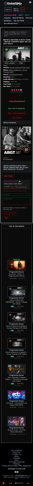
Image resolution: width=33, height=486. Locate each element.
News (16, 460)
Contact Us (16, 454)
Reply (12, 187)
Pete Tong (26, 67)
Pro (22, 9)
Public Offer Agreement (22, 466)
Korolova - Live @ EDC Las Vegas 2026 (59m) (16, 404)
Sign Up (16, 10)
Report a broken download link (17, 113)
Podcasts (16, 458)
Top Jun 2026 (18, 21)
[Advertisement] (17, 96)
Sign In (16, 8)
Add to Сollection (10, 63)
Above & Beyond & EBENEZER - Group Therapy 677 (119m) (16, 302)
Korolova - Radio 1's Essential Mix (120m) (16, 275)
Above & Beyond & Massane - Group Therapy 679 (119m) (16, 327)
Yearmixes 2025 (10, 15)
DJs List (29, 18)
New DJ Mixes (18, 18)
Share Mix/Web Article (11, 23)
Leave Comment (16, 117)
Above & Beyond (16, 67)
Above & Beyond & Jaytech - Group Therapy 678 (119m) (16, 353)
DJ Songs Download (16, 462)
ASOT (27, 15)
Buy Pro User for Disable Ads (16, 108)
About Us (16, 452)
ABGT (21, 15)
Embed (21, 63)
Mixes (16, 456)
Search (8, 9)
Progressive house (15, 74)
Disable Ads (16, 259)
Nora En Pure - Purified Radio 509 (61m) (16, 431)
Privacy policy (7, 466)
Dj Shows (7, 21)
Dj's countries (16, 450)
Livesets (7, 18)
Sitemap (16, 464)
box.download (17, 101)
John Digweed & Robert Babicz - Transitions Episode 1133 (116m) (16, 379)
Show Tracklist (8, 176)
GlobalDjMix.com (21, 475)
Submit (6, 217)
